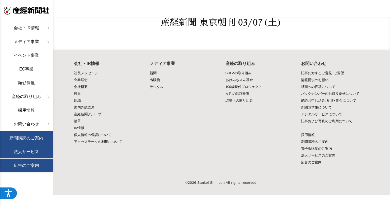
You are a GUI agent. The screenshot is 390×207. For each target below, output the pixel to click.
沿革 (77, 120)
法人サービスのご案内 (318, 155)
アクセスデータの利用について (98, 141)
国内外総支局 (84, 107)
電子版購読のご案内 (316, 148)
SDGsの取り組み (238, 72)
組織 (77, 100)
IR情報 (79, 127)
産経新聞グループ (87, 113)
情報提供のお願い (314, 79)
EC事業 (26, 69)
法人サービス (26, 151)
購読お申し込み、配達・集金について (328, 100)
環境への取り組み (239, 100)
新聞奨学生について (316, 107)
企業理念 (81, 79)
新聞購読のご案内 (26, 138)
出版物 (155, 79)
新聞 (153, 72)
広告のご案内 (26, 165)
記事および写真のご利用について (327, 120)
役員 (77, 93)
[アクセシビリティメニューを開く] (8, 193)
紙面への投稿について (318, 86)
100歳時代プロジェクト (243, 86)
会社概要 (81, 86)
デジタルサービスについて (321, 113)
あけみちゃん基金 (239, 79)
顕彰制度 (26, 83)
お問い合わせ (26, 124)
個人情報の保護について (93, 134)
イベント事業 (26, 55)
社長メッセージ (86, 72)
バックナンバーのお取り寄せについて (330, 93)
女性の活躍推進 (237, 93)
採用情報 (26, 110)
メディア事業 (26, 41)
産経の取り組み (26, 96)
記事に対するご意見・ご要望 (322, 72)
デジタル (156, 86)
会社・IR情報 (26, 28)
